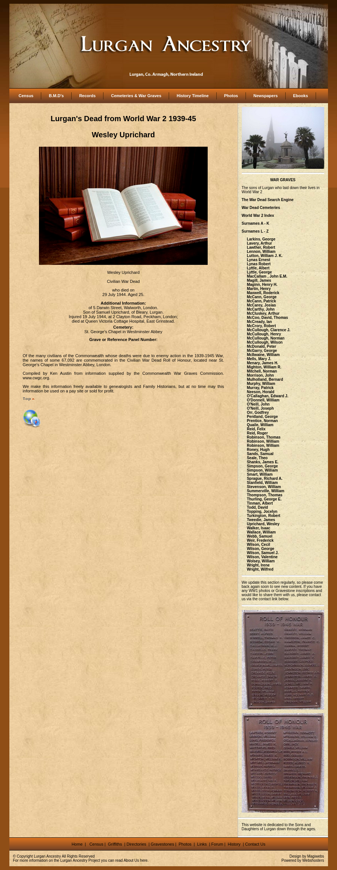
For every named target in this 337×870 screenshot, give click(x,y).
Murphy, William (261, 384)
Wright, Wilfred (260, 569)
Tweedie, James (261, 520)
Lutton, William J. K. (264, 256)
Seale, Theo (257, 458)
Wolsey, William (261, 561)
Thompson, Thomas (264, 495)
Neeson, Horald (260, 392)
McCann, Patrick (261, 301)
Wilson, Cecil (258, 544)
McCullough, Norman (266, 338)
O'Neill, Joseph (260, 408)
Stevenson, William (264, 487)
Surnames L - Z (255, 231)
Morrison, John (260, 375)
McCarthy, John (260, 309)
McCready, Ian (259, 322)
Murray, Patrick (260, 388)
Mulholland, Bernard (265, 379)
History (233, 844)
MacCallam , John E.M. (267, 276)
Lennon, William (261, 251)
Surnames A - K (256, 223)
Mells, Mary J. (259, 359)
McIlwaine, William (263, 355)
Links (202, 844)
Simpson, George (262, 466)
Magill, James (259, 280)
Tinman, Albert (260, 503)
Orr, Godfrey (258, 412)
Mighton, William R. (264, 367)
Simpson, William (262, 470)
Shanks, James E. (263, 462)
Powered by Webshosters (303, 860)
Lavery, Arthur (259, 243)
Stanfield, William (262, 483)
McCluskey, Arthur (263, 313)
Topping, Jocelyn (262, 511)
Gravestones (162, 844)
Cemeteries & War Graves (136, 95)
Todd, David (257, 507)
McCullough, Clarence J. (268, 330)
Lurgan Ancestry (47, 856)
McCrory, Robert (261, 326)
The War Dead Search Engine (268, 200)
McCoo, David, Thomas (267, 318)
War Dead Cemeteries (261, 208)
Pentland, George (262, 417)
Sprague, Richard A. (264, 478)
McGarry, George (262, 351)
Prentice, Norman (262, 421)
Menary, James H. (262, 363)
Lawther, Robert (261, 247)
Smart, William (260, 474)
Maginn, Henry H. (262, 284)
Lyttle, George (259, 272)
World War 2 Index (258, 215)
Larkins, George (261, 239)
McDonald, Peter (261, 346)
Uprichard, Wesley (263, 524)
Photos (231, 95)
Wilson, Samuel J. (263, 553)
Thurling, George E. (264, 499)
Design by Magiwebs (306, 856)
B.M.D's (56, 95)
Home (78, 844)
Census (26, 95)
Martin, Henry (259, 289)
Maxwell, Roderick (263, 293)
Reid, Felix (256, 429)
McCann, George (261, 297)
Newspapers (265, 95)
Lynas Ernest (258, 260)
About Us (131, 860)
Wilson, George (260, 549)
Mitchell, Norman (262, 371)
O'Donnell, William (263, 400)
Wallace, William (261, 532)
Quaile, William (260, 425)
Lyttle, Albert (258, 268)
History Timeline (192, 95)
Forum (217, 844)
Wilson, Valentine (262, 557)
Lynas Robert (259, 264)
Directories (136, 844)
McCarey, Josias (261, 305)
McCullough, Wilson (264, 342)
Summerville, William (265, 491)
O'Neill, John (258, 404)
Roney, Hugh (258, 450)
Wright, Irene (258, 565)
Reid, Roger (257, 433)
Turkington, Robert (263, 516)
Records (87, 95)
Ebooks (300, 95)
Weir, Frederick (260, 540)
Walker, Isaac (258, 528)
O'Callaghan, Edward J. (267, 396)
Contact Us (255, 844)
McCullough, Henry (264, 334)
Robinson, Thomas (263, 437)
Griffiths (114, 844)
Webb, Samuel (259, 536)
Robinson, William (263, 441)
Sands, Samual (260, 454)
